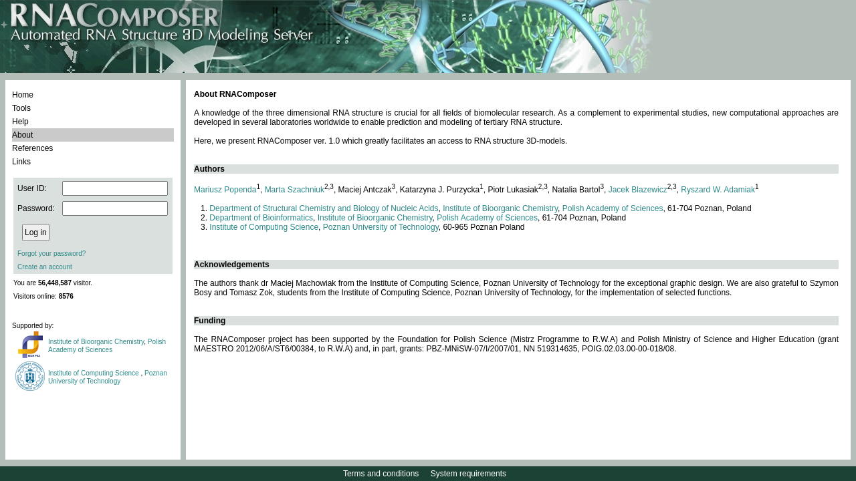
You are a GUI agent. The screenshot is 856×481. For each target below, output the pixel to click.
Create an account (44, 267)
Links (21, 161)
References (32, 148)
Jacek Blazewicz (638, 189)
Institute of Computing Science (94, 373)
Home (22, 95)
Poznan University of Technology (107, 377)
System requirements (468, 473)
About (22, 135)
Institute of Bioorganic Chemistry (96, 341)
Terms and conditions (381, 473)
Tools (21, 108)
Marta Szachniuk (294, 189)
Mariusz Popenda (225, 189)
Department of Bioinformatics (261, 217)
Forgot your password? (51, 253)
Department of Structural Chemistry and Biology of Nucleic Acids (323, 208)
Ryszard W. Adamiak (718, 189)
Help (20, 121)
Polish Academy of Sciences (107, 345)
